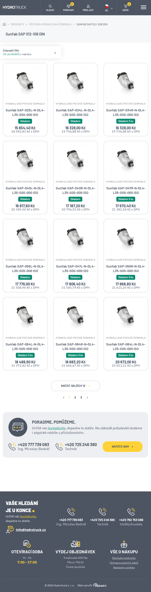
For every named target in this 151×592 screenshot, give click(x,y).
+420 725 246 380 (81, 459)
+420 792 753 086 (131, 520)
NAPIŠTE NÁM (122, 461)
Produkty (17, 24)
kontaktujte (56, 443)
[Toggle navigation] (143, 7)
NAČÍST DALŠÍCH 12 (75, 400)
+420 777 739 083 (33, 459)
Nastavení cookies (124, 567)
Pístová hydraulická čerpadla (50, 24)
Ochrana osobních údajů (124, 562)
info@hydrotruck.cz (31, 530)
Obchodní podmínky (124, 558)
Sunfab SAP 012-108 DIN (92, 24)
